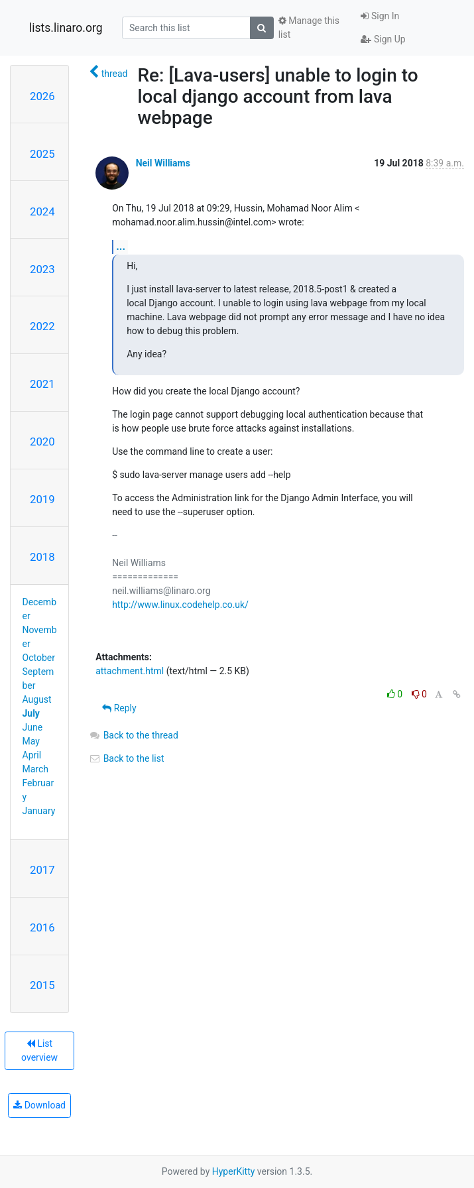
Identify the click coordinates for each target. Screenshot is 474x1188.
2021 (42, 383)
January (39, 810)
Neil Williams (163, 163)
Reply (119, 708)
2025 (42, 153)
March (36, 769)
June (33, 727)
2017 (42, 869)
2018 (42, 557)
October (39, 657)
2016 (42, 927)
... (120, 246)
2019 (42, 499)
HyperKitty (233, 1171)
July (31, 713)
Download (39, 1105)
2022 (42, 326)
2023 (42, 269)
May (31, 741)
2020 (42, 441)
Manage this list (308, 27)
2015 (42, 985)
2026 (42, 96)
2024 (42, 211)
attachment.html (129, 671)
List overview (39, 1050)
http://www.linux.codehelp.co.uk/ (180, 604)
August (37, 699)
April (32, 755)
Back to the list (126, 758)
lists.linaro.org (66, 27)
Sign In (380, 16)
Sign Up (383, 39)
